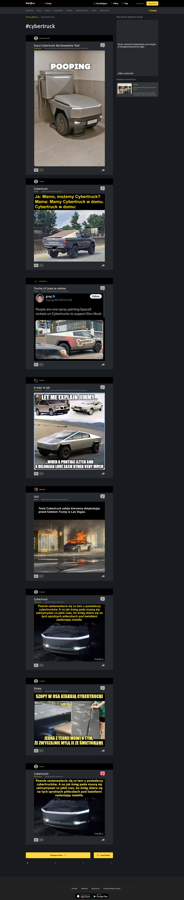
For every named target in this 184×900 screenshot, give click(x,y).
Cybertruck (41, 188)
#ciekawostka (54, 48)
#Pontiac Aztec (72, 390)
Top (126, 3)
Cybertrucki (41, 773)
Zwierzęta (29, 10)
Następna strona (58, 855)
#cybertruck (84, 48)
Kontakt (74, 888)
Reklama (84, 888)
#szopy (47, 691)
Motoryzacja (104, 10)
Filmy (115, 3)
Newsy (94, 10)
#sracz (78, 48)
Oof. (36, 496)
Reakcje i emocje (82, 10)
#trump (57, 499)
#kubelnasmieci (63, 691)
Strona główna (32, 17)
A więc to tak (42, 387)
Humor (39, 10)
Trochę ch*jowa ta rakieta (50, 288)
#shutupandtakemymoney (67, 48)
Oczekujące (101, 3)
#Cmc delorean (82, 390)
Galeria (47, 10)
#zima (54, 602)
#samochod (45, 191)
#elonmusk (57, 291)
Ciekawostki (58, 10)
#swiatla (52, 776)
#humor (47, 48)
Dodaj (48, 3)
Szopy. (38, 688)
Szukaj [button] (154, 10)
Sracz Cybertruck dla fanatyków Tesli (57, 45)
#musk (43, 499)
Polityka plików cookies (111, 888)
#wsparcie (50, 291)
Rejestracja (152, 3)
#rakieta (44, 291)
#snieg (47, 776)
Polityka (69, 10)
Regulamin (96, 888)
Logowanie (140, 3)
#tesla (52, 499)
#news (48, 499)
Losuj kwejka (103, 855)
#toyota (52, 191)
